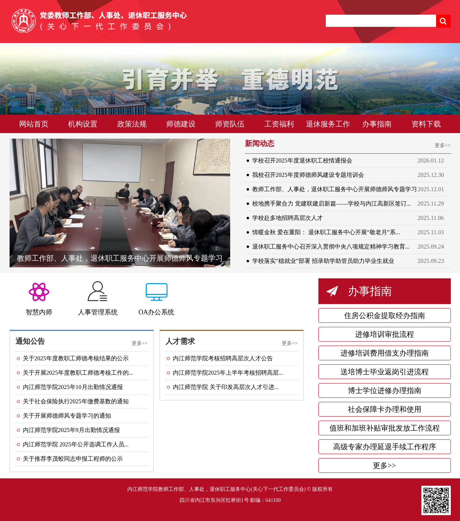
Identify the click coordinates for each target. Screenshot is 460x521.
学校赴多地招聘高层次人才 (287, 218)
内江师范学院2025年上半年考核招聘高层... (228, 373)
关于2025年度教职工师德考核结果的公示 (76, 358)
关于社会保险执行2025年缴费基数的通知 (76, 401)
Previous (20, 90)
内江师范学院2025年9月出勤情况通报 (71, 430)
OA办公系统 (157, 312)
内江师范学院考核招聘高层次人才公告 (223, 358)
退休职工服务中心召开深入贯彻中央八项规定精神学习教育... (331, 246)
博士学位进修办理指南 (384, 390)
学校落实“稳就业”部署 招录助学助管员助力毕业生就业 (323, 261)
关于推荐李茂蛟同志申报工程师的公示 (73, 459)
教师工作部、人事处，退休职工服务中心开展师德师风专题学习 (120, 258)
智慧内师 (39, 312)
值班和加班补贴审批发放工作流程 (384, 428)
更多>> (443, 145)
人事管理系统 (98, 312)
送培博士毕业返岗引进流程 (384, 372)
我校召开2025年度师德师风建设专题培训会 (308, 175)
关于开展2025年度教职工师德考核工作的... (78, 373)
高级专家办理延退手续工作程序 (384, 447)
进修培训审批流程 (384, 334)
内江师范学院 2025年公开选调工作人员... (76, 444)
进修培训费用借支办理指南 (384, 353)
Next (440, 90)
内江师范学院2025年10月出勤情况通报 (73, 387)
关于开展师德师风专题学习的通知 (67, 416)
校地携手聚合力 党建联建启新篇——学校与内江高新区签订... (331, 203)
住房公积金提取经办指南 (384, 315)
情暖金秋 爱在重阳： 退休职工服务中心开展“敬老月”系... (326, 232)
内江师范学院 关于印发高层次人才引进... (226, 387)
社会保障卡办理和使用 (384, 409)
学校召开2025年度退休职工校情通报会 (302, 160)
